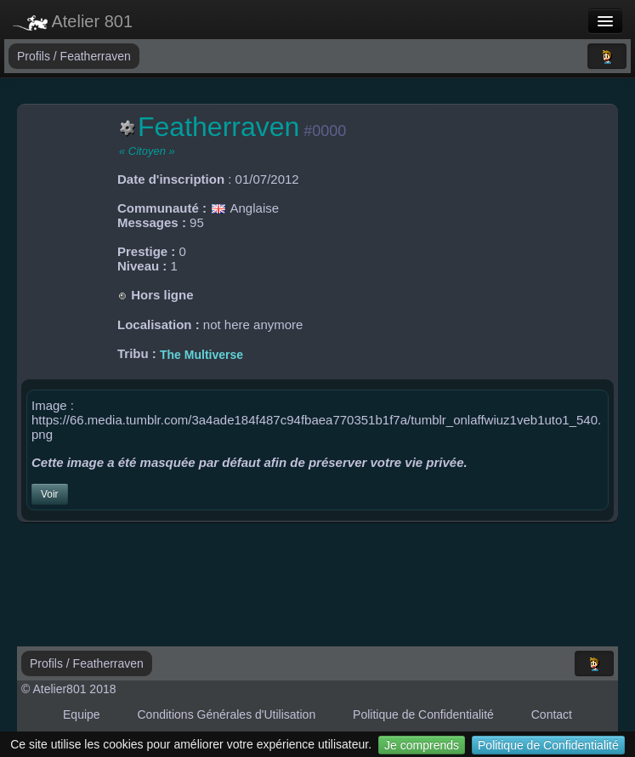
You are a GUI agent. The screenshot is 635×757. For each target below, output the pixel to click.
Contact (551, 714)
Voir (50, 494)
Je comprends (421, 745)
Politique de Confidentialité (548, 745)
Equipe (81, 714)
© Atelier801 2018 (68, 689)
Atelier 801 (73, 21)
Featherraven (95, 56)
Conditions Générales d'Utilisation (227, 714)
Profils (35, 56)
